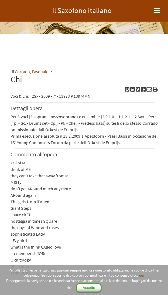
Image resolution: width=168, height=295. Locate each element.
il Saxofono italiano (82, 9)
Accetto (89, 288)
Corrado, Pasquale (31, 71)
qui (141, 275)
